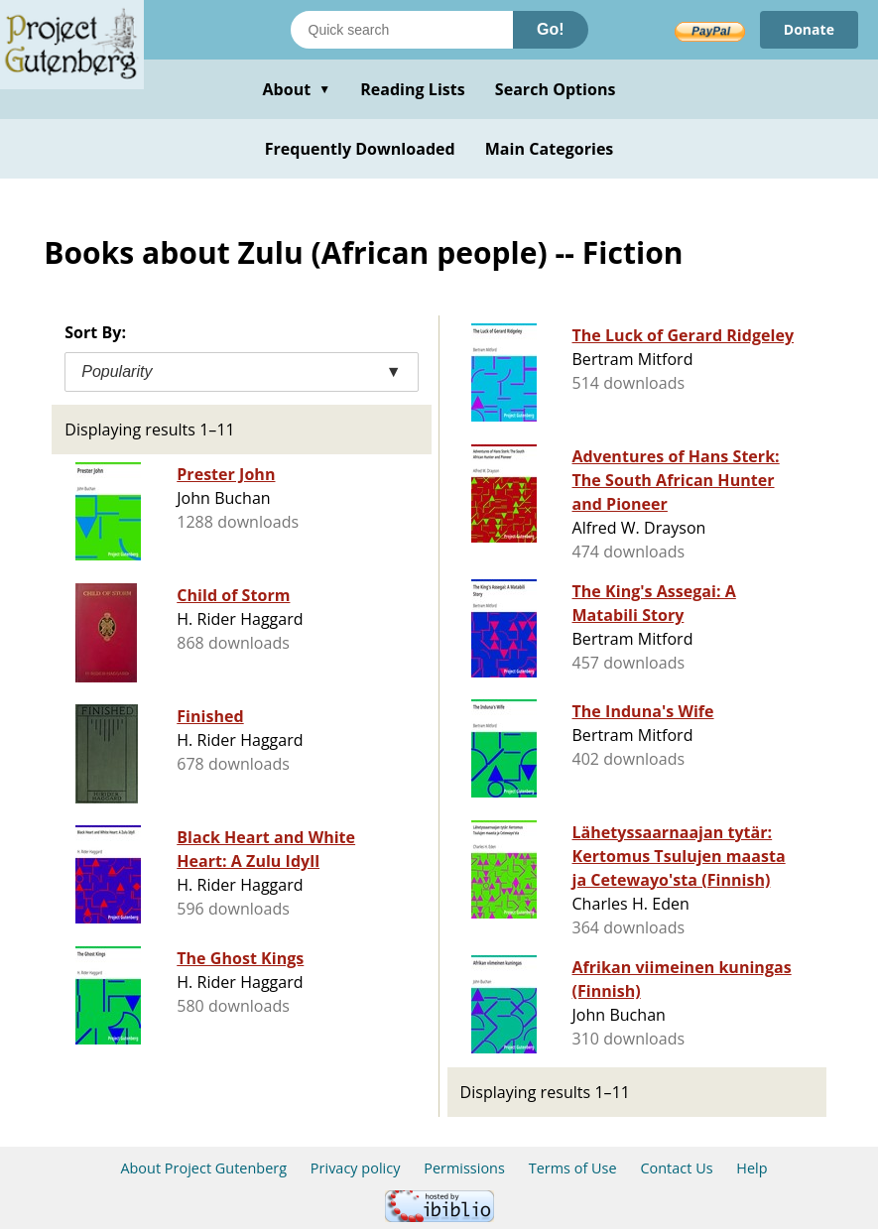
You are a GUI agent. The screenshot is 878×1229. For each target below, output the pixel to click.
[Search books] (402, 30)
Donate (809, 29)
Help (751, 1168)
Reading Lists (412, 89)
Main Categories (549, 149)
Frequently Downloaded (360, 149)
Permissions (464, 1168)
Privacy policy (356, 1168)
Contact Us (676, 1168)
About (296, 89)
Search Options (555, 89)
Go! (550, 29)
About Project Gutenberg (203, 1168)
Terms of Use (573, 1168)
